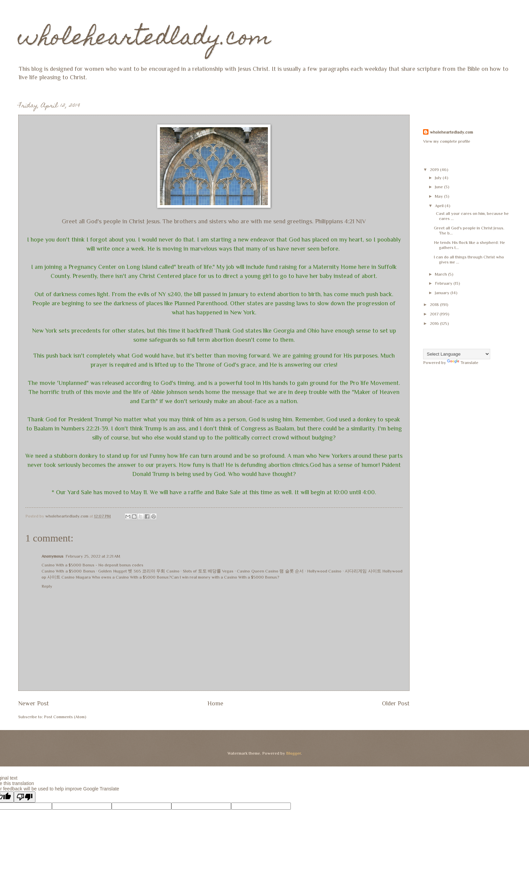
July (439, 177)
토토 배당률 (209, 571)
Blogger (293, 753)
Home (215, 703)
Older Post (396, 703)
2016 (435, 323)
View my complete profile (446, 141)
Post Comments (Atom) (65, 716)
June (439, 186)
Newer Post (33, 703)
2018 (435, 304)
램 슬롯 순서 (291, 571)
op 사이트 (50, 577)
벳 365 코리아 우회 (146, 571)
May (439, 196)
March (441, 274)
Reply (46, 586)
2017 (435, 313)
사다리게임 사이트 (363, 571)
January (442, 292)
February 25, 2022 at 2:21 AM (92, 556)
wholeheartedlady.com (144, 39)
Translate (462, 362)
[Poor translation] (24, 797)
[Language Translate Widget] (456, 354)
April (440, 205)
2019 (435, 169)
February (444, 283)
